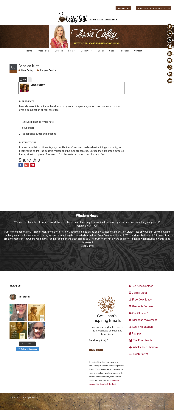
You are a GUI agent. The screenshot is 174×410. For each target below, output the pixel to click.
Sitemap (159, 406)
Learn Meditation (155, 397)
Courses (59, 51)
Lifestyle (86, 51)
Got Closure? (138, 397)
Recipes (44, 70)
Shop (111, 51)
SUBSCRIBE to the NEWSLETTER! (153, 8)
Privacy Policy (146, 406)
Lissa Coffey (27, 70)
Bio (24, 79)
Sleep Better (130, 406)
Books (101, 51)
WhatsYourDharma (105, 397)
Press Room (43, 51)
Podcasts (124, 51)
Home (29, 51)
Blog (72, 51)
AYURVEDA (123, 8)
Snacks (52, 70)
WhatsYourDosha (85, 397)
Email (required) (98, 340)
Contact (138, 51)
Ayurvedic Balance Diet (111, 406)
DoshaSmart (123, 397)
